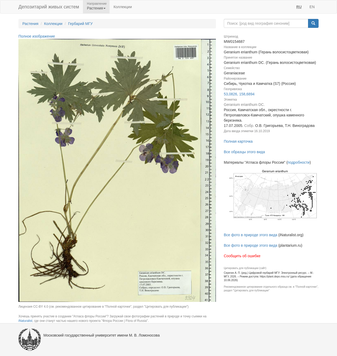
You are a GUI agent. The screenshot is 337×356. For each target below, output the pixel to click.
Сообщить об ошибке (242, 256)
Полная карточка (238, 141)
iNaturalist (25, 321)
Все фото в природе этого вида (250, 235)
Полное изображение (36, 36)
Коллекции (122, 7)
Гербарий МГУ (80, 24)
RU (298, 7)
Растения (30, 24)
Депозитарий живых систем (48, 6)
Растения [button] (96, 8)
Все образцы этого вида (244, 152)
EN (312, 7)
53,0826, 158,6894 (239, 94)
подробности (299, 162)
